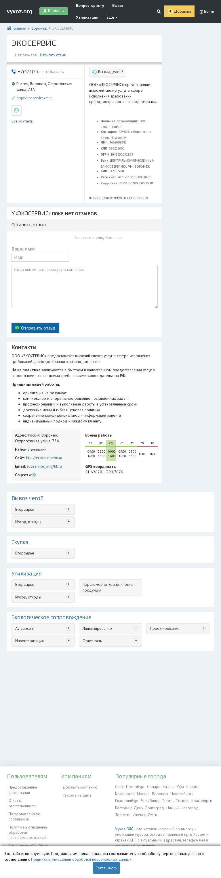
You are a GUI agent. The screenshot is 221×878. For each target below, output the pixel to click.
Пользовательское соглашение (22, 808)
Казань (166, 786)
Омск (151, 812)
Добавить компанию (78, 786)
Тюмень (179, 799)
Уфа (177, 786)
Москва (142, 793)
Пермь (165, 799)
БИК (104, 166)
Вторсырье (24, 493)
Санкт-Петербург (129, 786)
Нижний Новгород (181, 806)
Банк (105, 156)
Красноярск (198, 799)
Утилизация (84, 16)
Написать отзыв (53, 53)
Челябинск (149, 799)
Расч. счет (109, 172)
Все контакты (22, 116)
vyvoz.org (20, 10)
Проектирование (164, 610)
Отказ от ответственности (28, 798)
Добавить (182, 11)
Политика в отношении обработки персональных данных (28, 822)
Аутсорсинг (24, 610)
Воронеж (37, 27)
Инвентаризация (29, 622)
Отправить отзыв (37, 319)
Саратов (190, 786)
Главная (18, 27)
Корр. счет (109, 178)
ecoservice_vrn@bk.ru (43, 451)
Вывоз (113, 5)
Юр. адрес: (109, 127)
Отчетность (92, 622)
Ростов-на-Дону (128, 806)
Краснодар (124, 793)
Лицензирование (97, 610)
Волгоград (154, 806)
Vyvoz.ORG (123, 826)
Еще (107, 16)
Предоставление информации (21, 789)
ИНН (104, 137)
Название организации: (120, 116)
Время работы (97, 421)
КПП (104, 143)
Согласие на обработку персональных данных (26, 837)
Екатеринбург (126, 799)
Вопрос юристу (88, 5)
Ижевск (138, 812)
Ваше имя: (23, 243)
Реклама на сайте (75, 793)
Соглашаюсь (106, 868)
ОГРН (105, 150)
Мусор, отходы (27, 505)
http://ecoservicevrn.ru (35, 94)
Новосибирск (180, 793)
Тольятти (122, 812)
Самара (151, 786)
